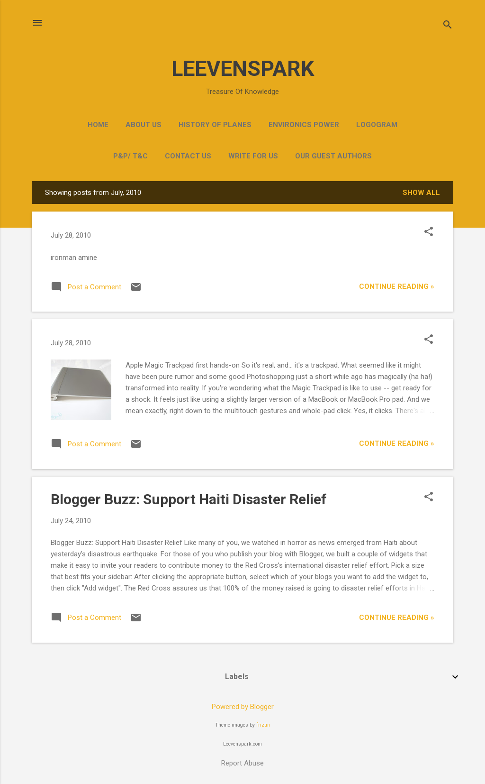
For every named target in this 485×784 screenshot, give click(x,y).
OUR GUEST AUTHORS (333, 156)
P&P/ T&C (130, 156)
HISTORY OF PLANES (215, 124)
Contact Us (188, 156)
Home (98, 124)
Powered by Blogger (243, 706)
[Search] (447, 25)
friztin (263, 725)
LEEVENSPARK (242, 68)
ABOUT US (144, 124)
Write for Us (253, 156)
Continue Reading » (396, 286)
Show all (421, 192)
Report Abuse (242, 763)
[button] (428, 232)
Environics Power (304, 124)
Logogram (376, 124)
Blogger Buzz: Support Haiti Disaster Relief (189, 499)
